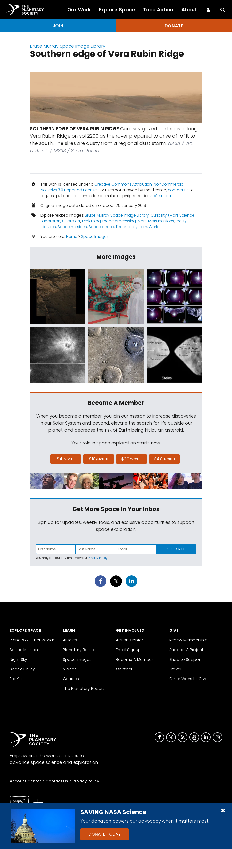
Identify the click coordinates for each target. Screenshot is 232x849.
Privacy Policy (98, 558)
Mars (142, 221)
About (189, 9)
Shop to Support (185, 659)
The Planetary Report (83, 688)
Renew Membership (188, 640)
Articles (70, 640)
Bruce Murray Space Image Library (67, 46)
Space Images (94, 236)
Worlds (155, 227)
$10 (98, 459)
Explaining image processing (109, 221)
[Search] (222, 9)
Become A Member (134, 659)
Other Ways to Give (188, 679)
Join (58, 26)
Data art (72, 221)
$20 (131, 459)
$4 (66, 459)
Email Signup (128, 650)
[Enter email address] (136, 549)
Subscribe (176, 549)
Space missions (72, 227)
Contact (124, 669)
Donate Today (104, 834)
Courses (71, 679)
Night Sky (18, 659)
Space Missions (25, 650)
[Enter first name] (56, 549)
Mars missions (161, 221)
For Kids (17, 679)
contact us (178, 190)
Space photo (101, 227)
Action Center (129, 640)
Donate (174, 26)
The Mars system (131, 227)
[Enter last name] (96, 549)
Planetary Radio (78, 650)
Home (71, 236)
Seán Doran (161, 196)
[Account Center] (208, 9)
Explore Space (117, 9)
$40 (164, 459)
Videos (70, 669)
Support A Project (186, 650)
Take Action (158, 9)
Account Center (25, 781)
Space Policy (22, 669)
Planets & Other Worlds (32, 640)
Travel (175, 669)
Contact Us (57, 781)
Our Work (79, 9)
